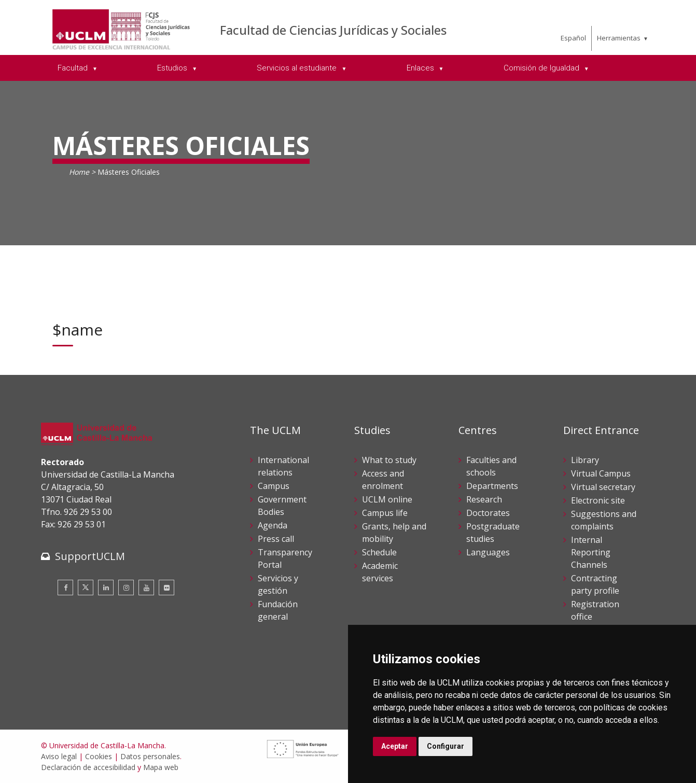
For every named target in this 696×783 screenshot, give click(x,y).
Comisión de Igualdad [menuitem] (542, 68)
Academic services (380, 572)
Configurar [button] (445, 746)
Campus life (385, 513)
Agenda (272, 525)
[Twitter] (85, 587)
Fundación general (278, 610)
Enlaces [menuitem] (421, 68)
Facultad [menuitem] (74, 68)
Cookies (98, 756)
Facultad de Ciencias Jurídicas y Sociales (333, 29)
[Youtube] (146, 587)
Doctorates (488, 513)
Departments (492, 486)
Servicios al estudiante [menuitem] (298, 68)
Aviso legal (59, 756)
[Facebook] (65, 587)
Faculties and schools (491, 466)
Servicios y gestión (278, 584)
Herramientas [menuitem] (619, 38)
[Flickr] (166, 587)
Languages (488, 552)
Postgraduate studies (493, 532)
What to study (389, 460)
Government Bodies (282, 506)
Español (573, 38)
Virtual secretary (603, 487)
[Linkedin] (106, 587)
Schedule (379, 552)
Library (585, 460)
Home (79, 172)
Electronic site (598, 500)
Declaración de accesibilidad (88, 767)
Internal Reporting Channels (590, 552)
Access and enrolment (383, 480)
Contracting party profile (595, 584)
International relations (283, 466)
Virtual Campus (601, 473)
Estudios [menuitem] (173, 68)
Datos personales (150, 756)
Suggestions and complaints (603, 520)
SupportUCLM (90, 556)
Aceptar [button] (394, 746)
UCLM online (387, 499)
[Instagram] (126, 587)
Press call (276, 538)
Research (484, 499)
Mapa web (160, 767)
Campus (273, 486)
